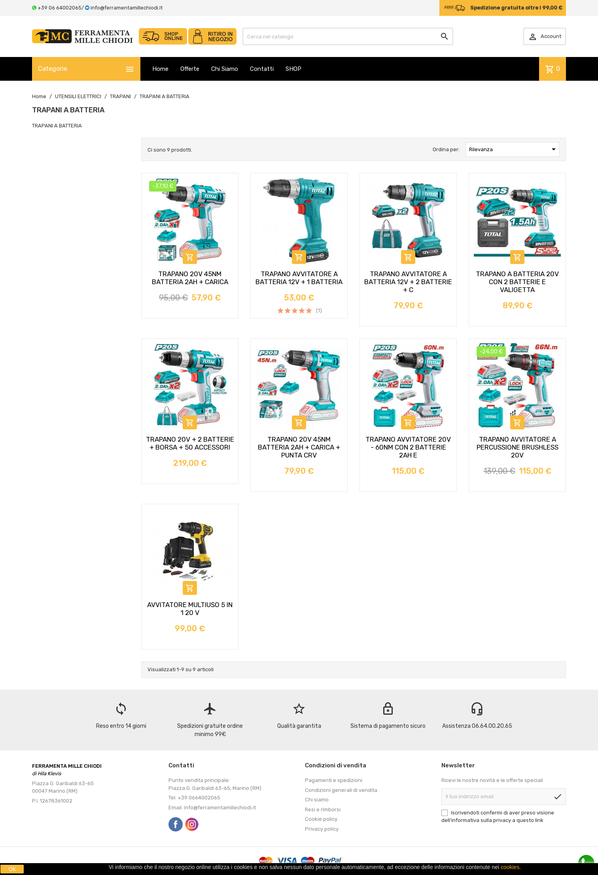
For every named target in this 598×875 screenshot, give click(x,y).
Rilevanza (513, 149)
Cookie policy (321, 819)
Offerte (189, 68)
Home (160, 68)
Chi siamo (317, 800)
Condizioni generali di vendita (341, 790)
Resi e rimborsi (323, 809)
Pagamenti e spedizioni (333, 780)
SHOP (293, 68)
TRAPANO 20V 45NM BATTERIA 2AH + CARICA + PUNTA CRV (299, 447)
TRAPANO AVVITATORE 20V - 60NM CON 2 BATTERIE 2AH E (408, 447)
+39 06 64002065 (59, 8)
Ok (12, 869)
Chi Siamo (224, 68)
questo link (530, 820)
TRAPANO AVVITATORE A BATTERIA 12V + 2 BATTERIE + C (408, 282)
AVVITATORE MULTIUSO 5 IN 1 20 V (190, 609)
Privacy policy (322, 829)
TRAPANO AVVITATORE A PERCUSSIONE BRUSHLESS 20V (517, 447)
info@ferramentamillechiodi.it (127, 8)
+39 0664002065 (199, 798)
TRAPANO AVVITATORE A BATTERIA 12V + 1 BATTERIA (299, 278)
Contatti (262, 68)
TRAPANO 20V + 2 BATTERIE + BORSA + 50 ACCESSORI (190, 443)
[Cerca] (348, 36)
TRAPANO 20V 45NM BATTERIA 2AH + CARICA (190, 278)
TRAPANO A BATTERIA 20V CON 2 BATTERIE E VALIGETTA (517, 282)
